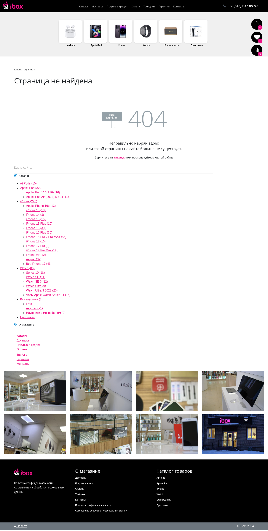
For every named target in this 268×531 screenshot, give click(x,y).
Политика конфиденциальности (93, 506)
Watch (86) (27, 269)
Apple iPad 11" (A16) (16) (43, 193)
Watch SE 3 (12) (37, 282)
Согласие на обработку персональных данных (101, 511)
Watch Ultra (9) (36, 287)
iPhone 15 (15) (36, 220)
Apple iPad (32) (30, 189)
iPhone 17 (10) (36, 242)
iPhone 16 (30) (36, 229)
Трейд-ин (23, 355)
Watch (146, 46)
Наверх (20, 527)
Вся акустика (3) (31, 300)
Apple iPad (96, 46)
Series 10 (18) (35, 273)
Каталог (22, 337)
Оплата (22, 350)
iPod (29, 305)
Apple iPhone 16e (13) (41, 206)
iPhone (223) (28, 202)
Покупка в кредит (28, 346)
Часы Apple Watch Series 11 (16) (48, 296)
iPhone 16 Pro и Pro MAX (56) (46, 238)
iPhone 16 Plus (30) (39, 233)
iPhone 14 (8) (35, 215)
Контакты (23, 364)
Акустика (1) (34, 309)
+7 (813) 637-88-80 (243, 6)
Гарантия (23, 360)
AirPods (71, 46)
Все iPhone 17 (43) (39, 264)
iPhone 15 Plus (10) (39, 224)
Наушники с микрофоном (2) (45, 313)
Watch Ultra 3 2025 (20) (42, 291)
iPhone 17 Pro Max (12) (42, 251)
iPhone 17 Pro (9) (37, 247)
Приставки (197, 46)
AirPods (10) (28, 184)
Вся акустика (172, 46)
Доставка (23, 341)
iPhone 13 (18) (36, 211)
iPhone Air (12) (36, 256)
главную (119, 158)
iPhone (121, 46)
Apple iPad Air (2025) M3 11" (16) (48, 198)
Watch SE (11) (35, 278)
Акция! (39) (33, 260)
